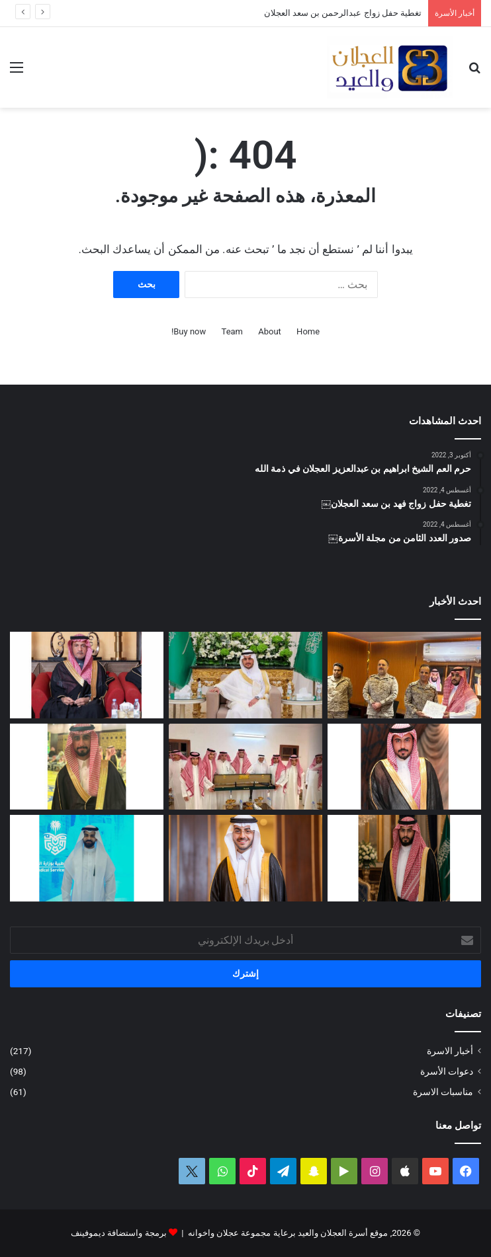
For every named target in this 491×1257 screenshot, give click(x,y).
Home (308, 331)
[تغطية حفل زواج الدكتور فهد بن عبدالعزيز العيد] (245, 858)
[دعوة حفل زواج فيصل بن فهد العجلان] (404, 858)
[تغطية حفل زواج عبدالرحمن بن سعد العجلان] (245, 675)
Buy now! (188, 331)
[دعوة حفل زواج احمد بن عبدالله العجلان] (404, 767)
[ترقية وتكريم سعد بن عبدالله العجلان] (404, 675)
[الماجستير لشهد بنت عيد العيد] (86, 675)
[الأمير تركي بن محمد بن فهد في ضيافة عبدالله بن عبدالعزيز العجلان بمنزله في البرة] (245, 767)
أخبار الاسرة (450, 1051)
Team (233, 331)
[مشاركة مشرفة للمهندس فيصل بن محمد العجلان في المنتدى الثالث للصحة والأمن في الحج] (86, 858)
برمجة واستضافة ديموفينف (118, 1233)
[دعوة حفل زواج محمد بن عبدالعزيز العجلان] (86, 767)
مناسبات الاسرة (443, 1091)
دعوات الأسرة (446, 1071)
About (269, 331)
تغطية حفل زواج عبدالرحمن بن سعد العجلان (343, 13)
